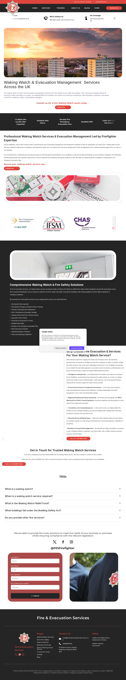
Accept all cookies (76, 348)
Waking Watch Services (45, 637)
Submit (35, 596)
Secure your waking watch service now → (26, 164)
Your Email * (15, 566)
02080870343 (100, 2)
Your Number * (16, 575)
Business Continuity (44, 645)
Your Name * (15, 557)
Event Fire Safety (43, 640)
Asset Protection (43, 642)
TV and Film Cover (43, 652)
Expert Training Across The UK (45, 648)
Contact (40, 654)
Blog (38, 657)
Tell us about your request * (20, 583)
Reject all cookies (60, 348)
